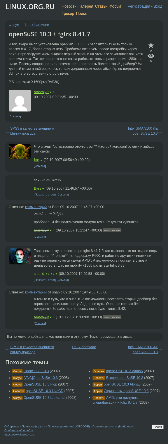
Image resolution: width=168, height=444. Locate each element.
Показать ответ (45, 194)
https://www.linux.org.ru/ (19, 434)
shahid (39, 274)
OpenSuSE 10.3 (36, 371)
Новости (69, 6)
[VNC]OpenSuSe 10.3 (40, 378)
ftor (36, 160)
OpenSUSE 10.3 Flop (40, 384)
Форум (115, 6)
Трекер (68, 13)
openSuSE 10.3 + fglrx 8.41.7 (49, 34)
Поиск (81, 13)
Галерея (86, 6)
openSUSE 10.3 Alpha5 (124, 371)
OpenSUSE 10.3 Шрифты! (44, 397)
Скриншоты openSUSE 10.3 (126, 391)
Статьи (101, 6)
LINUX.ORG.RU (30, 6)
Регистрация (139, 6)
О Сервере (11, 426)
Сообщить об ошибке (18, 430)
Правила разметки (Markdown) (112, 426)
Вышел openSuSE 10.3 (124, 378)
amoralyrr (41, 92)
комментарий (36, 207)
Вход (158, 6)
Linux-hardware (37, 25)
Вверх (158, 427)
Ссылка (15, 116)
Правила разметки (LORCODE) (69, 426)
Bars (37, 188)
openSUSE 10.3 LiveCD (44, 391)
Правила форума (33, 426)
